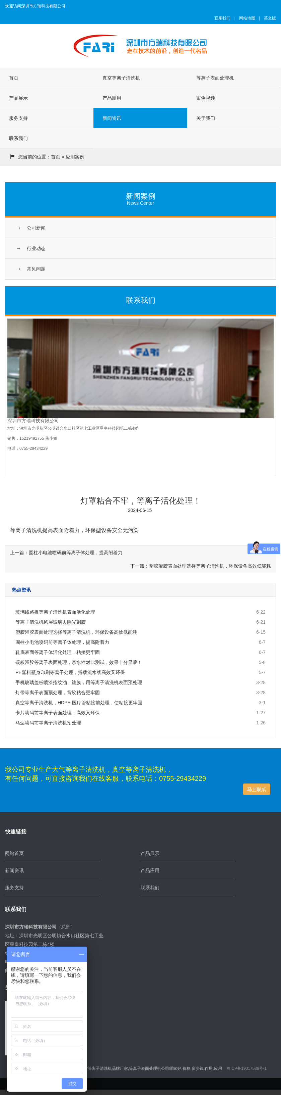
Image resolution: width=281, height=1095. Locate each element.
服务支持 (18, 118)
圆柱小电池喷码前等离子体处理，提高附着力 (62, 642)
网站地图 (247, 18)
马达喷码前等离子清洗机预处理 (48, 722)
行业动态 (36, 248)
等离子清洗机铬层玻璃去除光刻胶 (50, 622)
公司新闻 (36, 228)
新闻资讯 (111, 118)
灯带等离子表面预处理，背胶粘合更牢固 (57, 692)
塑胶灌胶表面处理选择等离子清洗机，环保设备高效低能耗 (76, 632)
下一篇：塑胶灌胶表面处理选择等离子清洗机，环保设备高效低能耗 (200, 566)
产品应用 (111, 98)
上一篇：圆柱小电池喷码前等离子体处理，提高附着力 (66, 552)
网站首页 (14, 853)
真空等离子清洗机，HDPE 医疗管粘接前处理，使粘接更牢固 (78, 702)
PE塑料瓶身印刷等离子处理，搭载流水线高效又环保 (70, 672)
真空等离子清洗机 (121, 78)
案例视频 (205, 98)
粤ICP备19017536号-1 (246, 1068)
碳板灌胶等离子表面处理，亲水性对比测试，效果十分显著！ (78, 662)
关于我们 (205, 118)
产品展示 (18, 98)
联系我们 (222, 18)
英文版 (270, 18)
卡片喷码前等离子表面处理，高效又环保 (57, 712)
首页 (13, 78)
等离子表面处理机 (215, 78)
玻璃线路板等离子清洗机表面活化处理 (55, 612)
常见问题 (36, 269)
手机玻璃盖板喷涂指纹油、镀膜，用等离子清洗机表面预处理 (78, 682)
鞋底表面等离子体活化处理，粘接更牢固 (57, 652)
